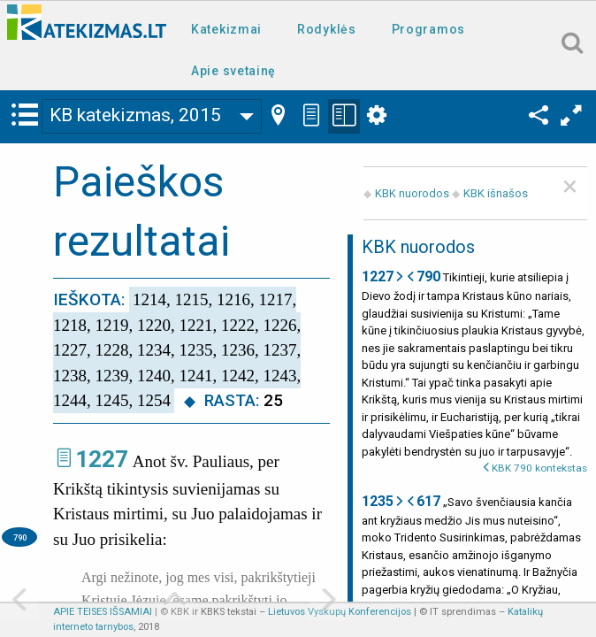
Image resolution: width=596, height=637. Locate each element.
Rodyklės (326, 29)
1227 (101, 459)
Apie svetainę (233, 71)
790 (20, 537)
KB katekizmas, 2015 (135, 115)
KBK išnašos (495, 193)
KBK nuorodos (412, 193)
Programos (428, 29)
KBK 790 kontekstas (539, 468)
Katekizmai (226, 29)
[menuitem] (230, 28)
